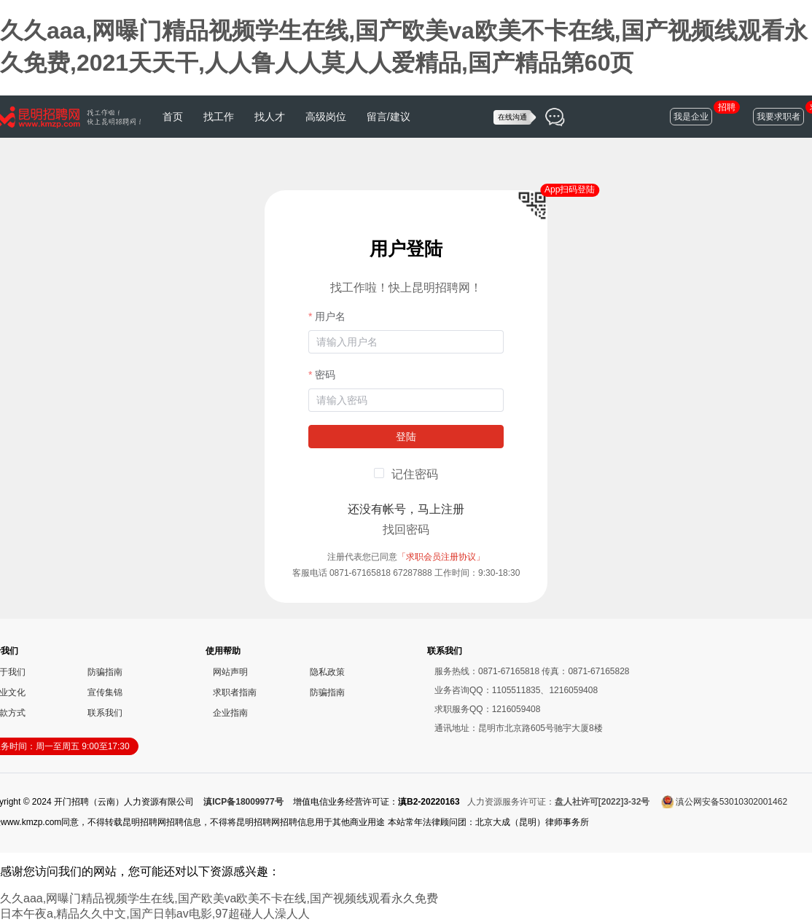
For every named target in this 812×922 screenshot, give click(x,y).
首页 (173, 116)
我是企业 (691, 117)
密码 (325, 374)
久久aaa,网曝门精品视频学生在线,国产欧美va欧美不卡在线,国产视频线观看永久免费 (219, 898)
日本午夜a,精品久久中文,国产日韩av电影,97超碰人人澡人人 (155, 913)
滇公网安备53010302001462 (724, 802)
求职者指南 (235, 692)
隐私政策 (327, 672)
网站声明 (230, 672)
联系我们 (104, 713)
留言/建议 (388, 116)
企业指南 (230, 713)
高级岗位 (325, 116)
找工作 (218, 116)
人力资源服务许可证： (558, 802)
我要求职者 (778, 117)
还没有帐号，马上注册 (406, 509)
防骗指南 (104, 672)
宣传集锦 (104, 692)
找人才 (269, 116)
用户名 (330, 316)
